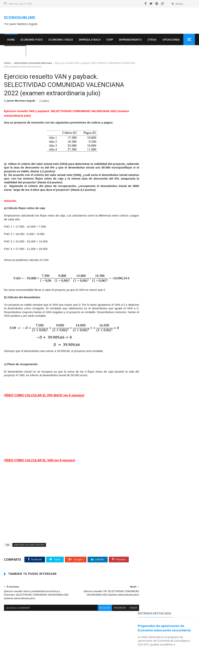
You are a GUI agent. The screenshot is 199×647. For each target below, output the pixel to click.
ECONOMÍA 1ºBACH (60, 40)
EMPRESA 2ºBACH (89, 40)
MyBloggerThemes (138, 642)
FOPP (109, 40)
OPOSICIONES (171, 40)
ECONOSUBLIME (19, 17)
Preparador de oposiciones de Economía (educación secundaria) (164, 79)
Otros (151, 40)
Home (11, 40)
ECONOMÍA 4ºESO (31, 40)
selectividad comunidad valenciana (33, 63)
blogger (97, 622)
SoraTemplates (117, 642)
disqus (126, 622)
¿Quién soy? (15, 51)
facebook (113, 622)
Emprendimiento (130, 40)
